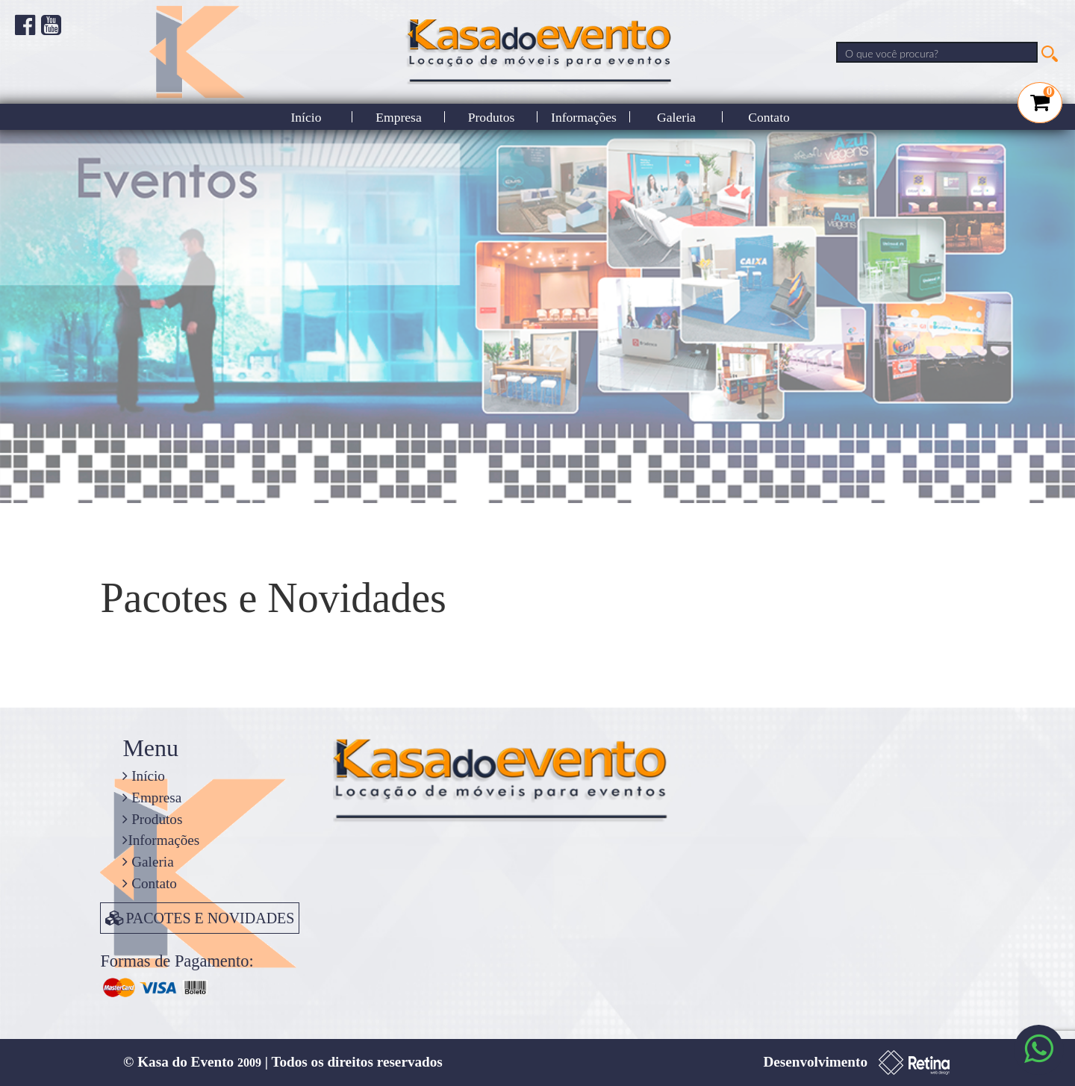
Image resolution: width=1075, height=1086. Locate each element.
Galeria (676, 117)
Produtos (491, 117)
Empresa (399, 117)
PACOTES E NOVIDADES (199, 918)
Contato (769, 117)
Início (305, 117)
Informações (584, 117)
